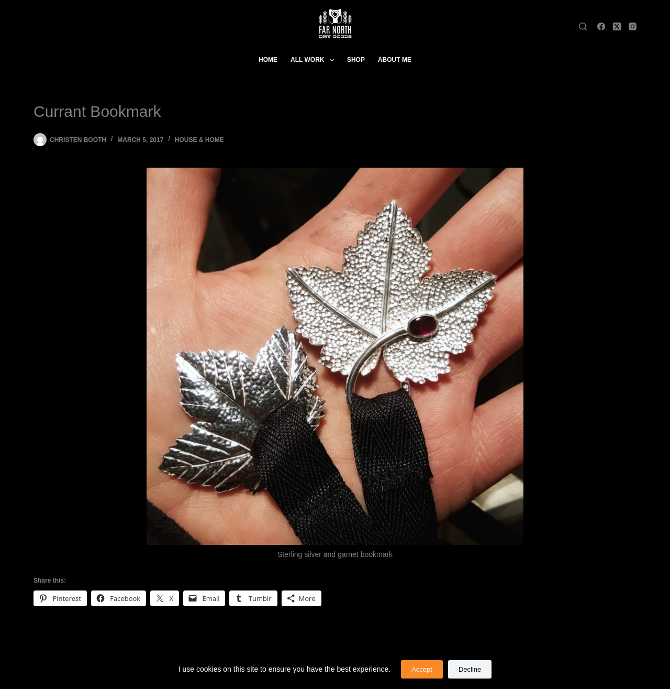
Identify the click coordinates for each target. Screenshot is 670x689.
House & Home (199, 140)
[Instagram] (632, 26)
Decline (470, 669)
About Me (394, 59)
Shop (356, 59)
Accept (421, 669)
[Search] (583, 26)
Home (268, 59)
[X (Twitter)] (617, 26)
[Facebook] (601, 26)
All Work (314, 60)
